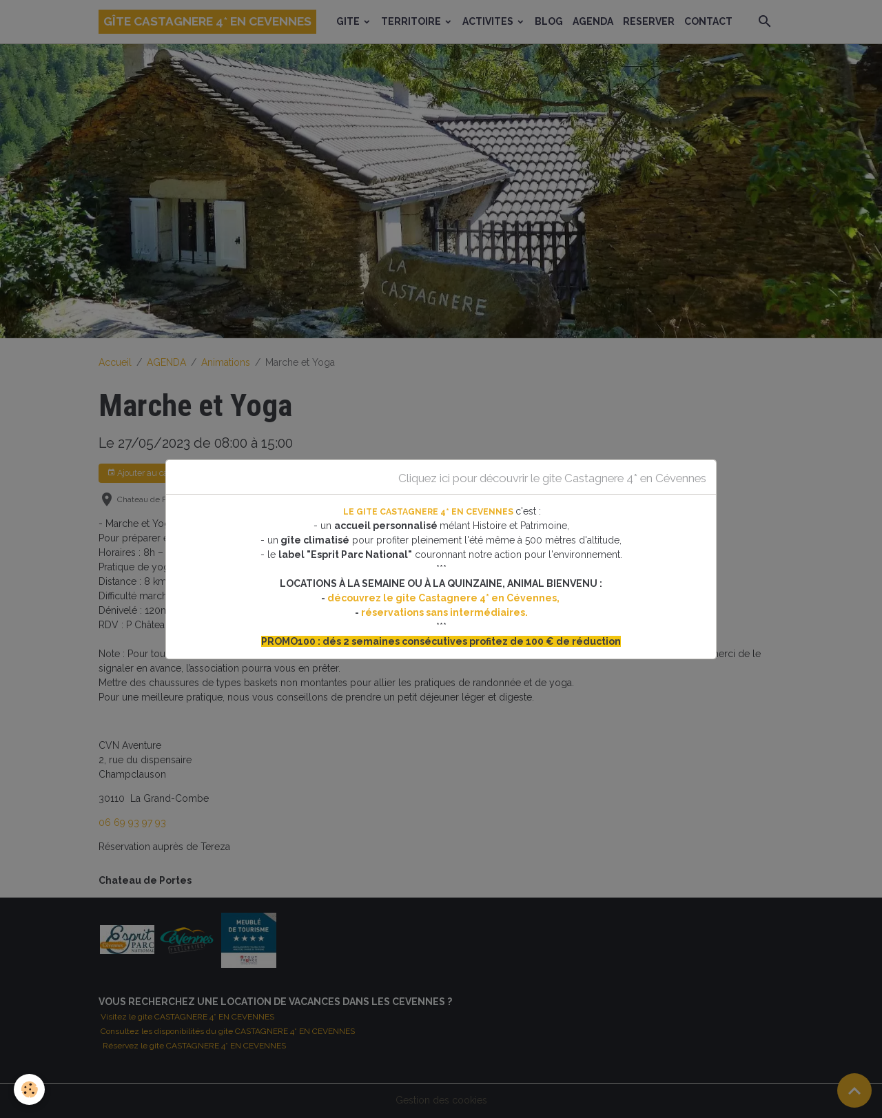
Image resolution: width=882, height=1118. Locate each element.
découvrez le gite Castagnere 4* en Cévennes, (444, 597)
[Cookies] (29, 1089)
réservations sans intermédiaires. (444, 612)
